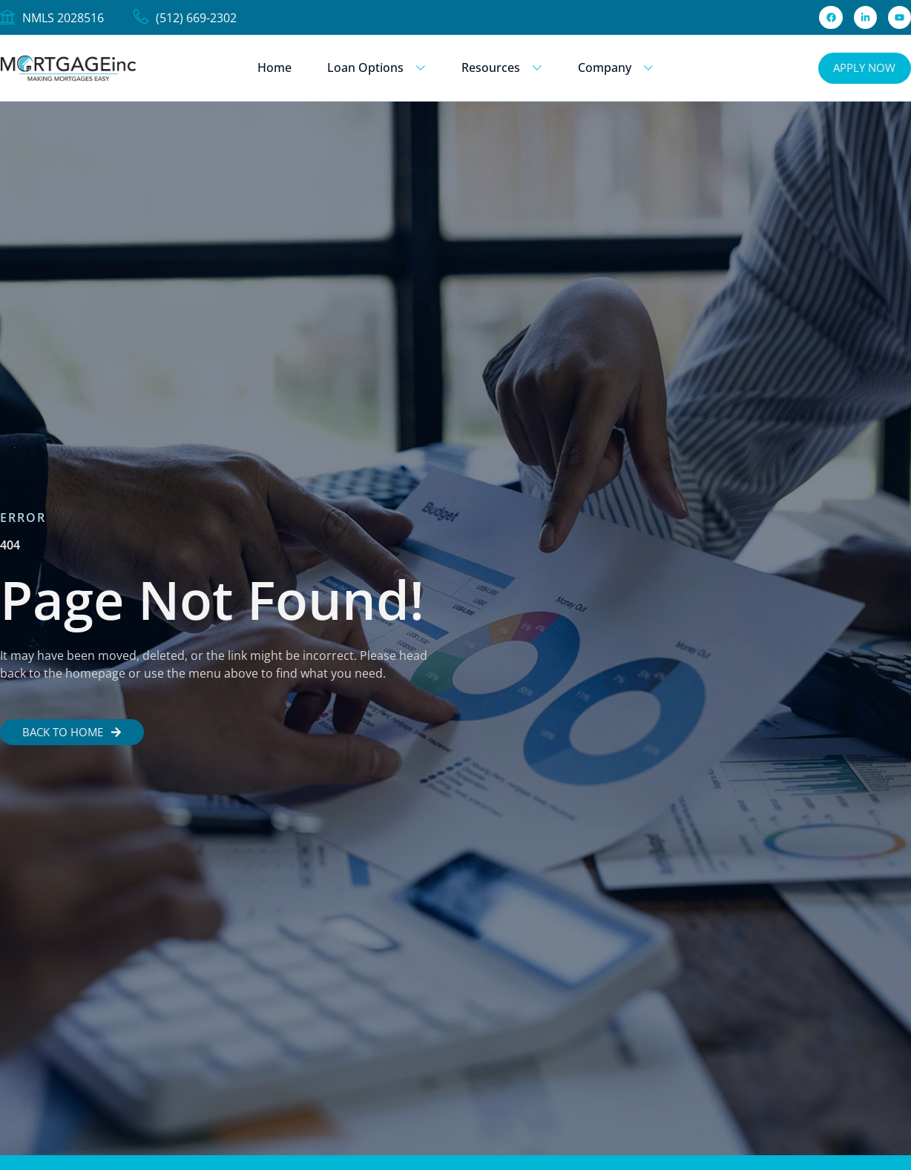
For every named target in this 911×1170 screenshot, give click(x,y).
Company (616, 67)
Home (274, 67)
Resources (501, 67)
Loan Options (376, 67)
